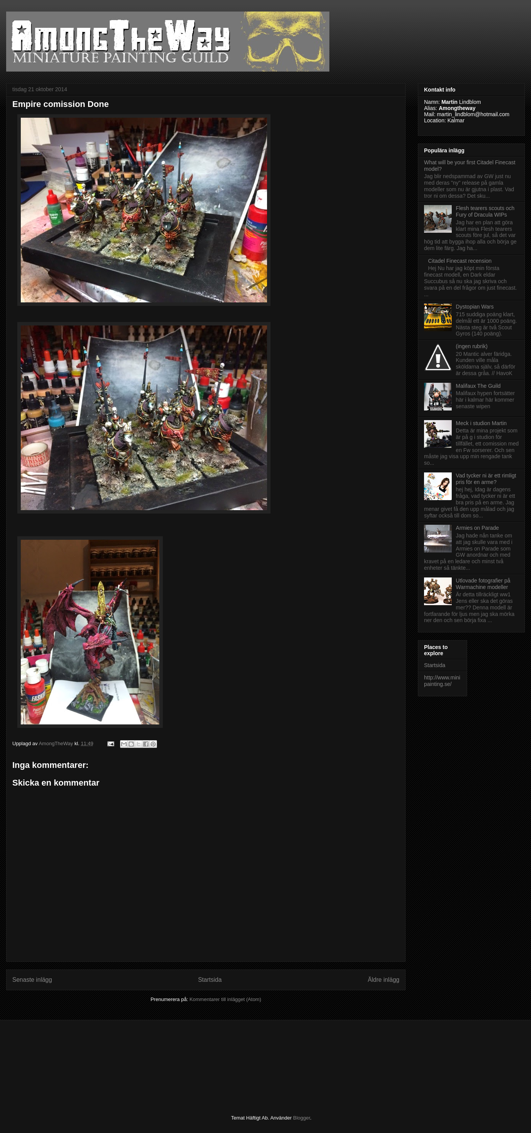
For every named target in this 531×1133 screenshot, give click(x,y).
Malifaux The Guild (478, 386)
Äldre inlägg (383, 979)
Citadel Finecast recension (460, 261)
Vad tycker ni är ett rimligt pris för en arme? (486, 478)
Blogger (301, 1118)
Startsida (210, 979)
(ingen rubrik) (472, 346)
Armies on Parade (477, 528)
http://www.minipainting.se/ (442, 680)
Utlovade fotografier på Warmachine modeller (483, 583)
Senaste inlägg (32, 979)
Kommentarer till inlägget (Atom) (225, 999)
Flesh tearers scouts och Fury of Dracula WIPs (485, 211)
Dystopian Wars (475, 307)
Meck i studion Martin (481, 423)
